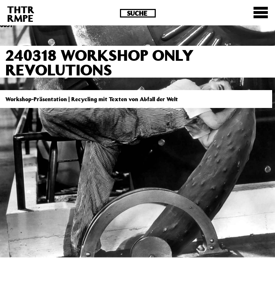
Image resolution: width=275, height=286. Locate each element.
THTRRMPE (20, 13)
